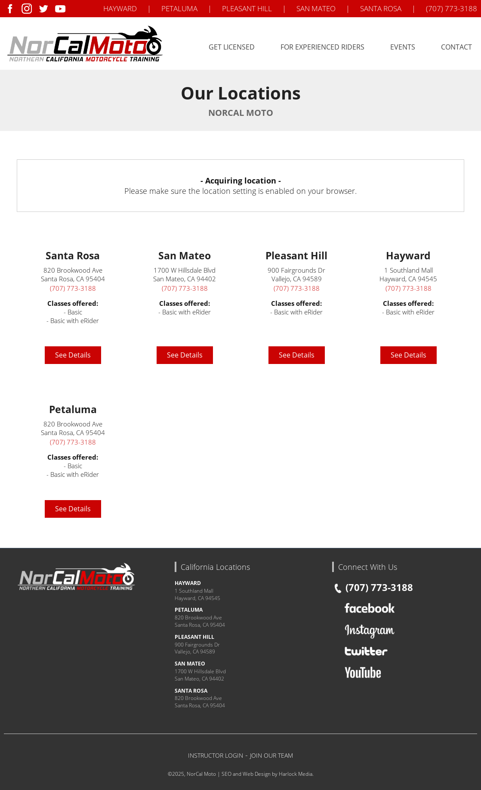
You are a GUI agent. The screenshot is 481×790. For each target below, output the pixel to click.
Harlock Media (295, 773)
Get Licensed (232, 47)
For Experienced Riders (322, 47)
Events (402, 47)
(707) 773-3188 (451, 8)
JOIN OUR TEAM (271, 755)
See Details (73, 355)
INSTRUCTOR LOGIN (215, 755)
